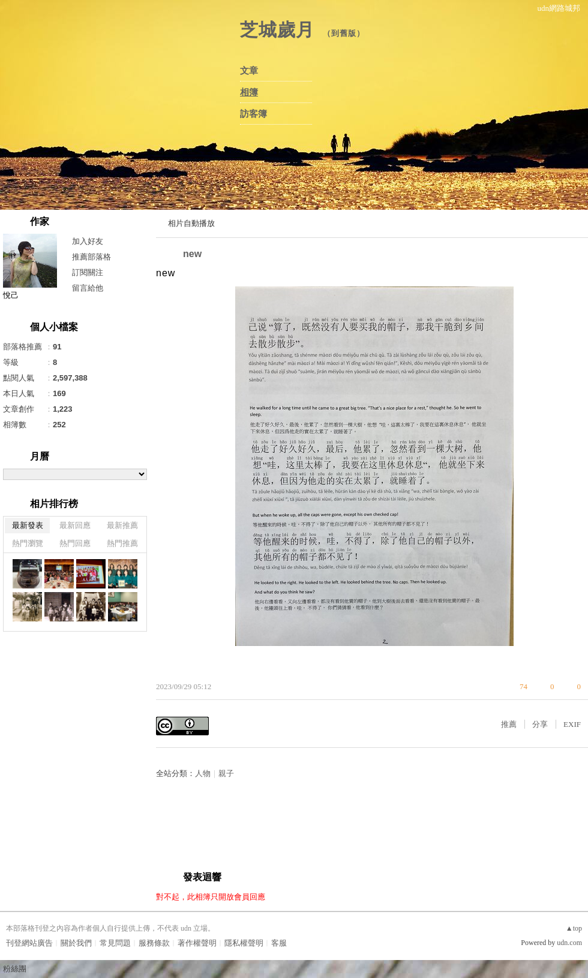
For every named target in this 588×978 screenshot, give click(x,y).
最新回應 (75, 525)
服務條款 (154, 942)
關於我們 (76, 942)
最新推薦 (122, 525)
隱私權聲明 (243, 942)
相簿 (249, 92)
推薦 (509, 724)
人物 (203, 773)
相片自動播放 (191, 223)
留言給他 (87, 287)
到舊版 (343, 33)
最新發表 (27, 525)
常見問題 (115, 942)
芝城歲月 (277, 30)
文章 (249, 71)
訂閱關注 (87, 272)
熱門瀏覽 (27, 543)
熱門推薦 (122, 543)
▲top (574, 928)
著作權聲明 (197, 942)
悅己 (11, 295)
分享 (540, 724)
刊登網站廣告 (29, 942)
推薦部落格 (91, 256)
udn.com (569, 942)
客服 (279, 942)
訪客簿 (253, 114)
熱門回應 (75, 543)
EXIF (572, 724)
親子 (226, 773)
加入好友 (87, 241)
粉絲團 (14, 968)
